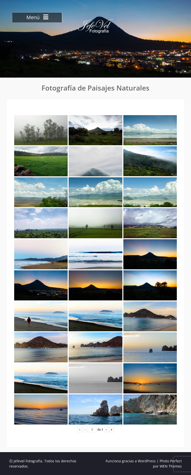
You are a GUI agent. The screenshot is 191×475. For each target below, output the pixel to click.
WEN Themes (171, 466)
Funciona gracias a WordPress (131, 461)
